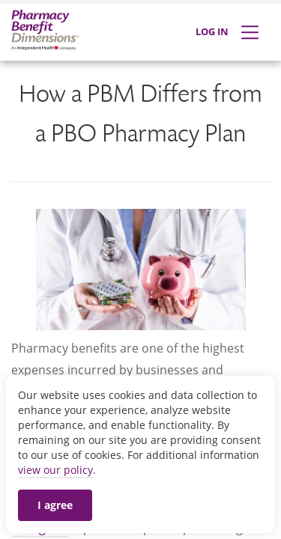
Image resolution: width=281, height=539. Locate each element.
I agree (55, 505)
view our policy (55, 470)
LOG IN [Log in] (212, 31)
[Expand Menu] (250, 32)
